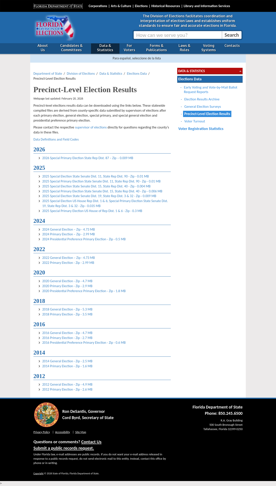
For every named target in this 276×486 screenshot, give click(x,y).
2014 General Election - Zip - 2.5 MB (67, 361)
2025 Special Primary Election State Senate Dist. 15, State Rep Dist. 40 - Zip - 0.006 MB (102, 191)
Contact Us (91, 442)
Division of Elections (81, 73)
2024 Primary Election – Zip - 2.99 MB (68, 234)
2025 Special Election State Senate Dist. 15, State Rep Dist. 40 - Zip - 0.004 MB (96, 186)
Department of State (47, 73)
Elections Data (137, 73)
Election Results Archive (202, 99)
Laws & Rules (184, 47)
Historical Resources (165, 6)
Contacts (232, 45)
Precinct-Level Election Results (207, 114)
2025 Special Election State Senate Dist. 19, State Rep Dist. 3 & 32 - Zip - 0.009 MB (99, 196)
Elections (141, 6)
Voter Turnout (194, 121)
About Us (43, 47)
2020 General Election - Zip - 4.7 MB (67, 281)
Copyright (38, 473)
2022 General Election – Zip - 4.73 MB (68, 258)
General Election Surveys (202, 106)
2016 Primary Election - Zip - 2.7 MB (67, 338)
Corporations (98, 6)
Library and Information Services (207, 6)
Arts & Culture (121, 6)
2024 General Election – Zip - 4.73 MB (68, 229)
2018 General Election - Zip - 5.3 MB (67, 309)
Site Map (80, 432)
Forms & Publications (156, 47)
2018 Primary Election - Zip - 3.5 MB (67, 314)
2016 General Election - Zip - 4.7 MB (67, 333)
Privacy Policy (41, 432)
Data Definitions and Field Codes (56, 139)
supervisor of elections (91, 127)
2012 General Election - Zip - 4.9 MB (67, 384)
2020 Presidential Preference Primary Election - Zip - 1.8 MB (84, 291)
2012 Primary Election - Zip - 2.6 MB (67, 389)
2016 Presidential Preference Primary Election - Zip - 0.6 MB (84, 342)
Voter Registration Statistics (200, 128)
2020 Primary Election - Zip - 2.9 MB (67, 286)
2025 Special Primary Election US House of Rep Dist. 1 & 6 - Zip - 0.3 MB (92, 211)
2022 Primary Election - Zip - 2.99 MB (68, 263)
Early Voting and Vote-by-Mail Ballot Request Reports (210, 89)
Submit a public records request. (63, 448)
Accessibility (62, 432)
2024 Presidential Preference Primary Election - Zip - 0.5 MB (84, 239)
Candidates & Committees (71, 47)
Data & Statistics (105, 47)
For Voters (129, 47)
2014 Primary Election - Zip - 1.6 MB (67, 366)
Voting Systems (208, 47)
